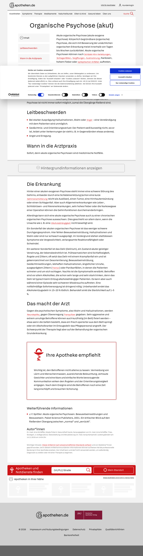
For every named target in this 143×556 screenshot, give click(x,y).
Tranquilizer (72, 325)
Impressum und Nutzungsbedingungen (49, 540)
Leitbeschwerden (28, 48)
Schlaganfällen (65, 58)
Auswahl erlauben (125, 11)
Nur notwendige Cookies (125, 17)
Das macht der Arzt (29, 79)
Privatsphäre (95, 540)
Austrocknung (98, 58)
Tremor (56, 278)
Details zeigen (114, 29)
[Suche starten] (89, 480)
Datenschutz (79, 540)
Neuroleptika (34, 325)
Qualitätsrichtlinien (114, 540)
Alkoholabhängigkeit (62, 233)
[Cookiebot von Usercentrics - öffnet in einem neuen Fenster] (13, 29)
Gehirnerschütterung (38, 205)
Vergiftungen (82, 58)
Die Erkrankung (27, 69)
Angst (90, 124)
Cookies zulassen (125, 5)
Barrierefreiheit (71, 545)
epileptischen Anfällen (102, 62)
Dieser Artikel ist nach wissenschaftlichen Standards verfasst (66, 455)
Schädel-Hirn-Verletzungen (99, 54)
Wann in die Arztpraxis (31, 59)
